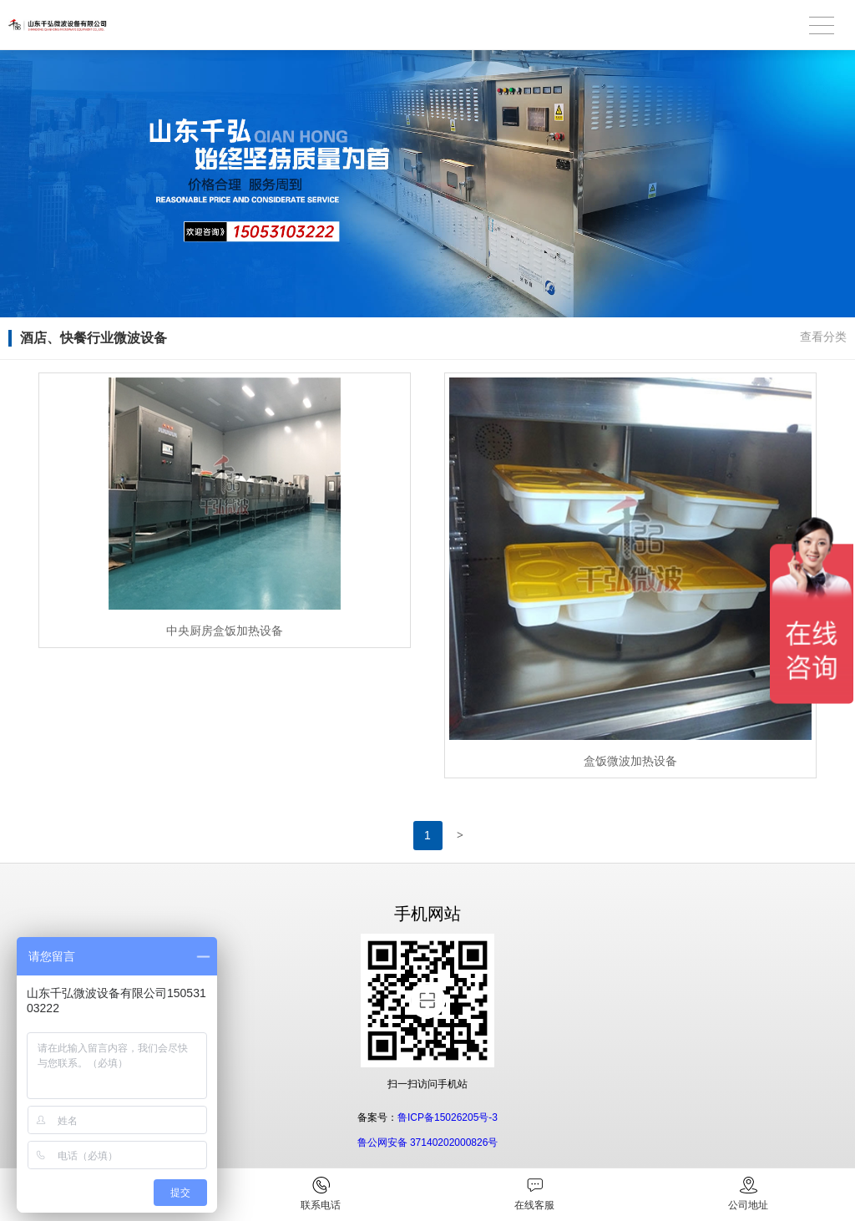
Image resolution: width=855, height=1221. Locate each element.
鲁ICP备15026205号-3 (447, 1117)
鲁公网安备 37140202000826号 (427, 1142)
